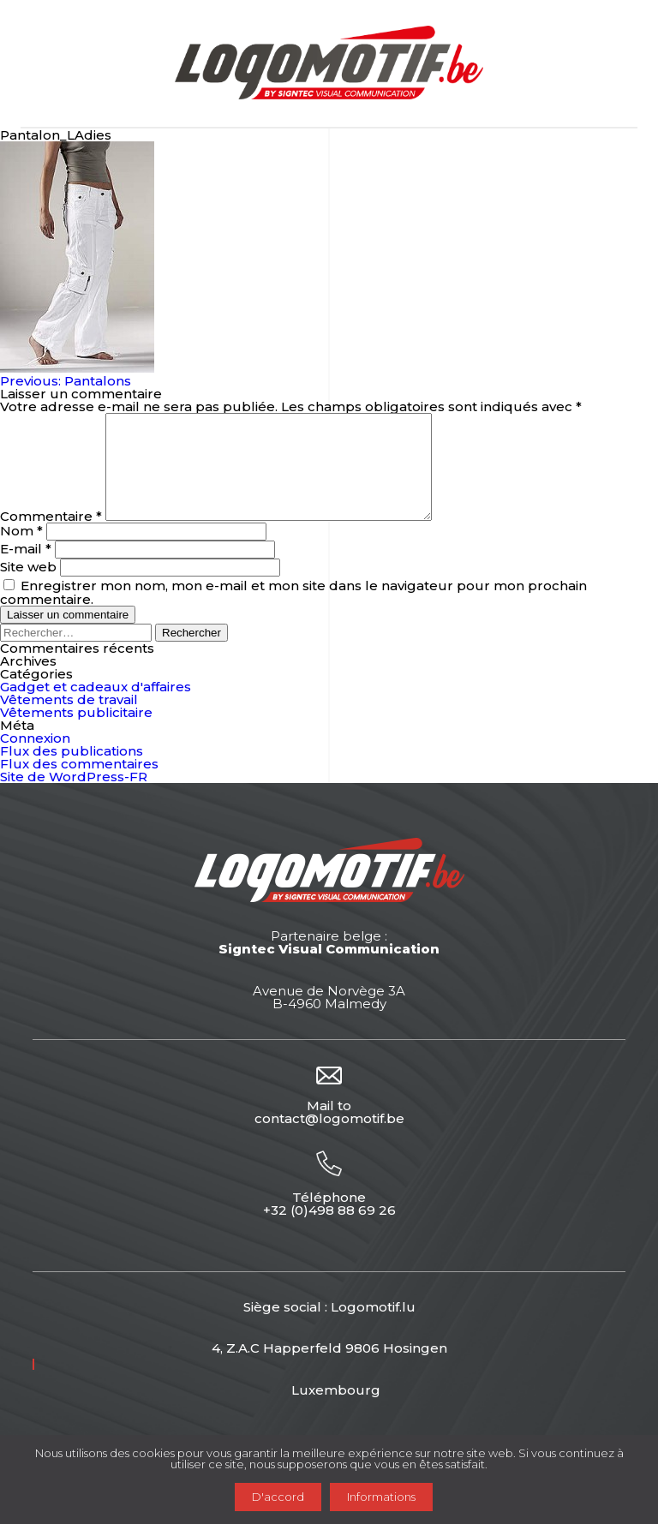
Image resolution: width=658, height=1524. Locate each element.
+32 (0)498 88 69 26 (329, 1230)
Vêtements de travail (69, 720)
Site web (28, 587)
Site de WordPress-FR (73, 797)
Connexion (35, 758)
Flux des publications (71, 771)
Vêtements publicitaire (76, 733)
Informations (381, 1496)
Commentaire (51, 537)
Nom (21, 551)
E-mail (25, 569)
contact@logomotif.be (329, 1139)
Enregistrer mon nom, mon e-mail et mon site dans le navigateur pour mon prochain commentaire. (293, 613)
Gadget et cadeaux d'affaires (95, 707)
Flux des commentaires (79, 784)
